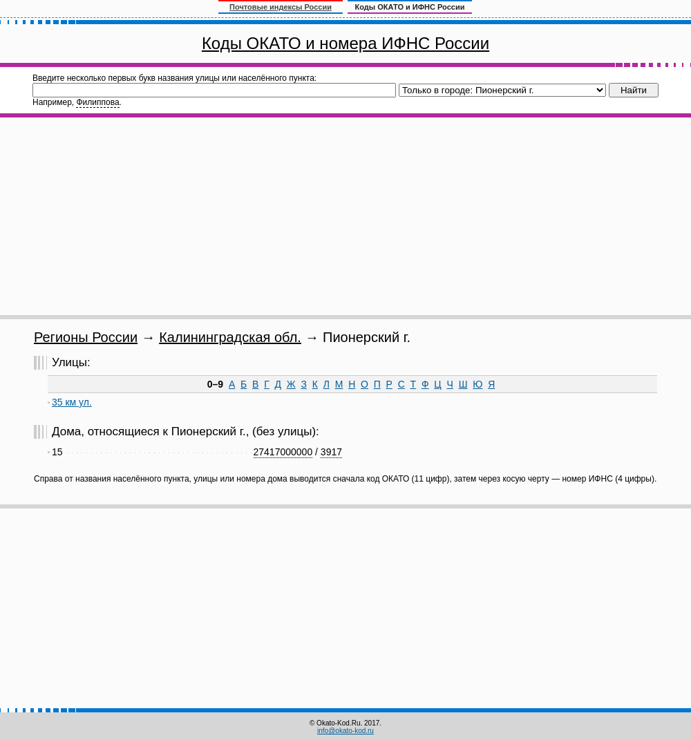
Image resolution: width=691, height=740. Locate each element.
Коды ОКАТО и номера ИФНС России (345, 43)
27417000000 (283, 451)
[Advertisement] (346, 216)
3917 (331, 451)
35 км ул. (72, 402)
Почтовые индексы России (280, 7)
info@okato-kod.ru (345, 730)
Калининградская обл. (230, 337)
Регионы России (86, 337)
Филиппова (97, 102)
